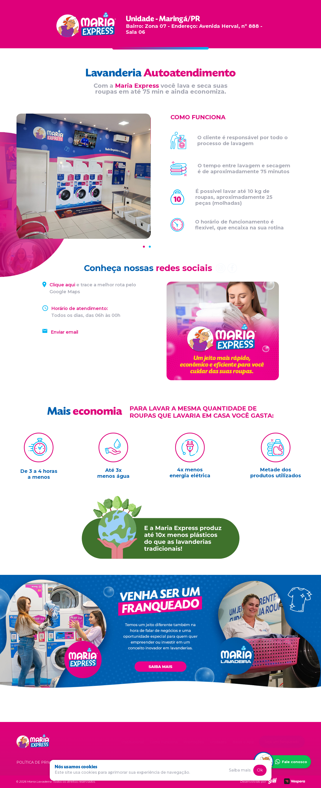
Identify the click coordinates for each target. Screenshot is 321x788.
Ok (260, 770)
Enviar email (64, 332)
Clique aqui (62, 285)
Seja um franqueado (282, 741)
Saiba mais (240, 770)
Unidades (218, 742)
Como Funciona (164, 742)
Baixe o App (243, 742)
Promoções (194, 742)
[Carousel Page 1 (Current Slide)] (144, 247)
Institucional (132, 742)
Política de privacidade (42, 762)
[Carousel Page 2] (150, 247)
